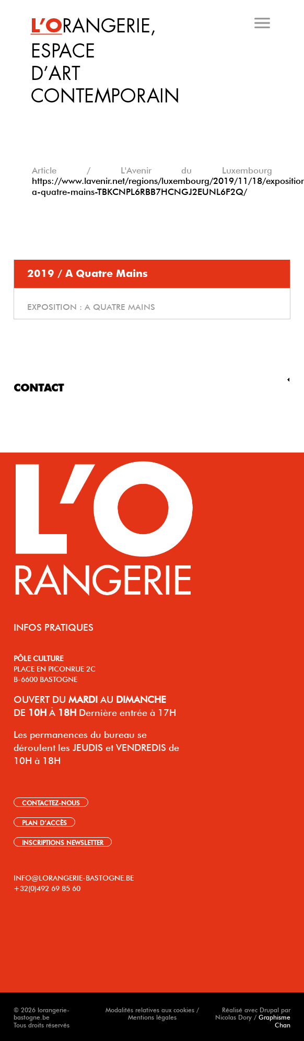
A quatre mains (120, 306)
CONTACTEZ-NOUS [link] (51, 802)
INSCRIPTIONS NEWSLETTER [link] (62, 841)
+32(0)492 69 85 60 (47, 887)
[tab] (153, 114)
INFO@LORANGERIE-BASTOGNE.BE (74, 877)
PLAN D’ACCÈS (44, 822)
